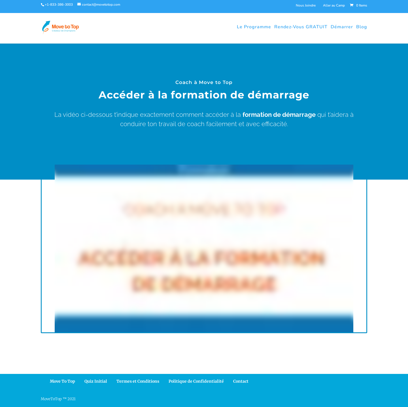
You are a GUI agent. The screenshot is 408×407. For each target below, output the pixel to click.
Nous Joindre (306, 5)
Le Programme (254, 27)
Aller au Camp (334, 5)
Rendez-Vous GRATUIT (301, 27)
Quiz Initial (95, 381)
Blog (361, 27)
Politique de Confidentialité (196, 381)
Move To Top (62, 381)
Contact (240, 381)
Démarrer (342, 27)
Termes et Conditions (137, 381)
